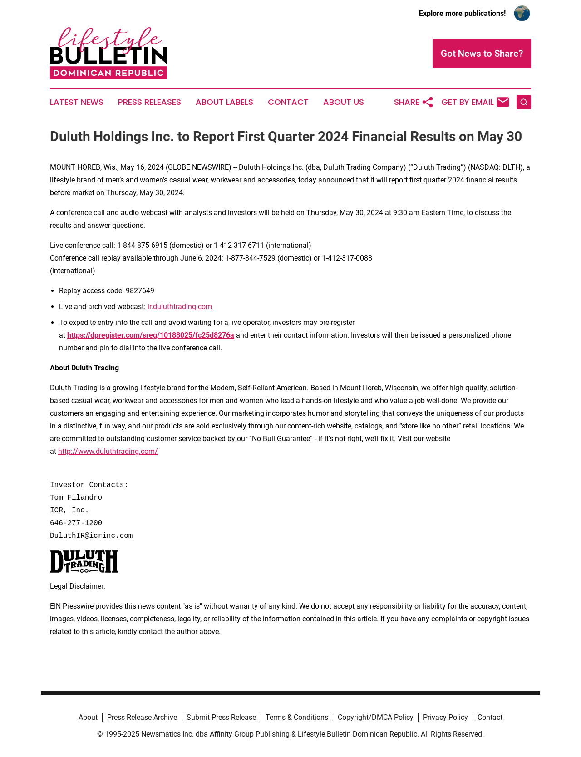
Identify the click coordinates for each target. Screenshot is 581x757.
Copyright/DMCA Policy (376, 717)
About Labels (224, 102)
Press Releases (149, 102)
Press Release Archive (142, 717)
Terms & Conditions (297, 717)
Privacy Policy (445, 717)
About (88, 717)
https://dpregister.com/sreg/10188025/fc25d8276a (150, 335)
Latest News (76, 102)
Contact (288, 102)
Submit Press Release (221, 717)
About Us (343, 102)
